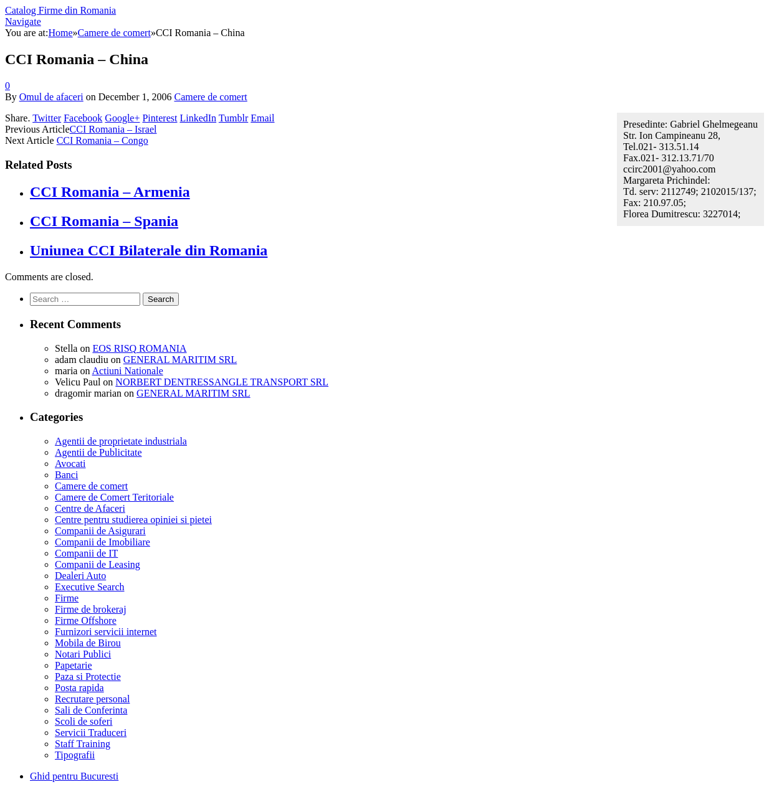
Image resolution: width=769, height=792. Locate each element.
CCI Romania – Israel (113, 129)
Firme (67, 598)
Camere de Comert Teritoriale (114, 497)
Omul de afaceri (51, 97)
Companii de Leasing (97, 564)
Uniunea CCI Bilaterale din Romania (148, 250)
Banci (66, 474)
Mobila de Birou (88, 643)
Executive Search (90, 587)
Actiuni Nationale (127, 370)
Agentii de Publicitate (98, 452)
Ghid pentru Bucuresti (74, 776)
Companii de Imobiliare (102, 542)
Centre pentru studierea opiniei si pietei (133, 519)
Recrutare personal (92, 699)
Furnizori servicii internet (106, 631)
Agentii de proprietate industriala (121, 441)
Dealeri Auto (80, 575)
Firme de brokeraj (91, 609)
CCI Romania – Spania (104, 221)
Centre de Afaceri (90, 508)
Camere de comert (210, 97)
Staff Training (82, 743)
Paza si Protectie (88, 676)
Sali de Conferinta (91, 710)
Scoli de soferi (83, 721)
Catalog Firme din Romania (60, 10)
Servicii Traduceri (91, 732)
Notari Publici (83, 654)
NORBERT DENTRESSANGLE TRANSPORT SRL (221, 382)
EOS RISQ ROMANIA (139, 348)
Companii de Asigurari (100, 531)
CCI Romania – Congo (102, 140)
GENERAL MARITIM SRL (180, 359)
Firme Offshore (86, 620)
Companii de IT (86, 553)
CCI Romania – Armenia (110, 192)
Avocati (70, 463)
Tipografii (75, 755)
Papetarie (73, 665)
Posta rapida (79, 687)
